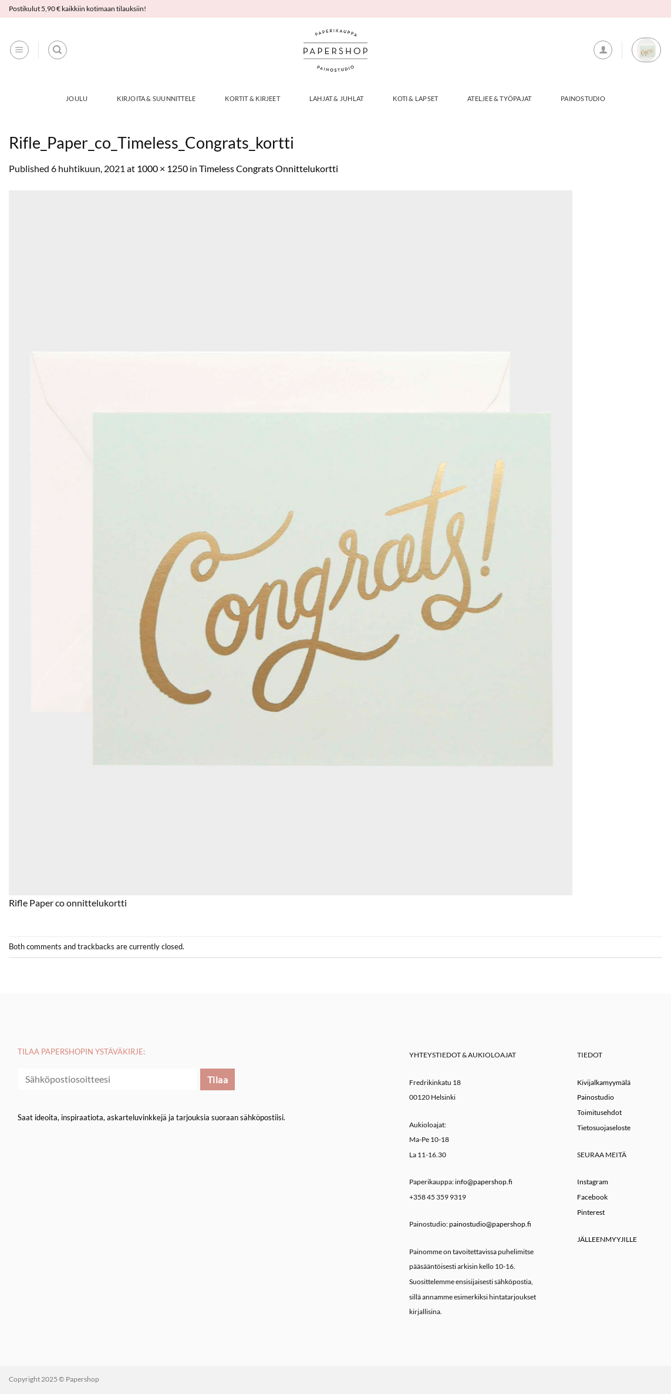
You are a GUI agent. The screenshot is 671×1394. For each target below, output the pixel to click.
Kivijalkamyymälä (603, 1082)
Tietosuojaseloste (603, 1127)
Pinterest (591, 1212)
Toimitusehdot (599, 1112)
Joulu (76, 98)
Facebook (592, 1197)
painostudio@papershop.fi (490, 1224)
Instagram (592, 1181)
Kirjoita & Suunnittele (156, 98)
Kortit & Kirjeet (252, 98)
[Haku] (57, 50)
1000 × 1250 (162, 168)
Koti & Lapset (415, 98)
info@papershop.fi (483, 1181)
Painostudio (583, 98)
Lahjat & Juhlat (336, 98)
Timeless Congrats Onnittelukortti (268, 168)
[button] (19, 50)
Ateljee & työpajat (499, 98)
